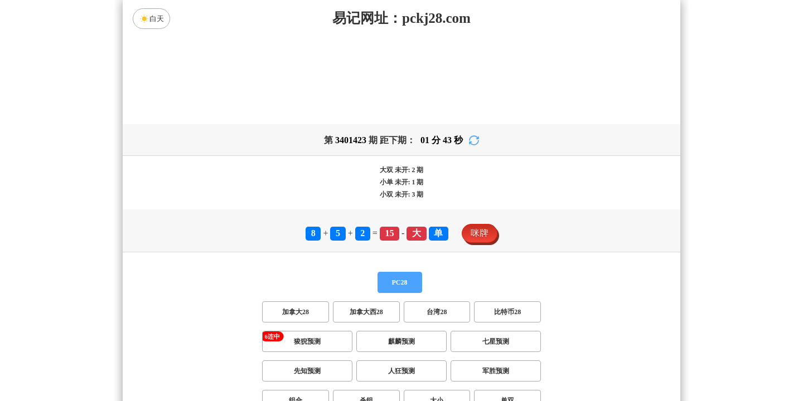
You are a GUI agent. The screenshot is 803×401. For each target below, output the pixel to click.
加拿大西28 (366, 312)
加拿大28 (295, 312)
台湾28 (437, 312)
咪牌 (479, 233)
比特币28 (507, 312)
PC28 (400, 282)
